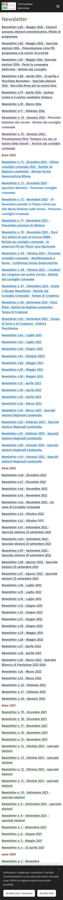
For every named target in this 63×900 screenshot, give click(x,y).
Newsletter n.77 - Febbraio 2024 (24, 111)
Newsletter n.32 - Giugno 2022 (22, 612)
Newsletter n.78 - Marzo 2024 (22, 104)
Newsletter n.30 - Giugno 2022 (22, 626)
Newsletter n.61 (12, 356)
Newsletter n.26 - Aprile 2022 (21, 653)
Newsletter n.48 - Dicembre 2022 (24, 475)
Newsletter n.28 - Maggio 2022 (22, 639)
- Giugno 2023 (34, 356)
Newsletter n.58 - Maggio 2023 (22, 376)
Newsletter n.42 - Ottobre (20, 521)
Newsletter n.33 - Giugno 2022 (22, 606)
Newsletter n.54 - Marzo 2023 (22, 403)
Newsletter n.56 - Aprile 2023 (21, 390)
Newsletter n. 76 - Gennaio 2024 (23, 117)
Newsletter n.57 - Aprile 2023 (21, 383)
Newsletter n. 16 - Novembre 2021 (25, 732)
